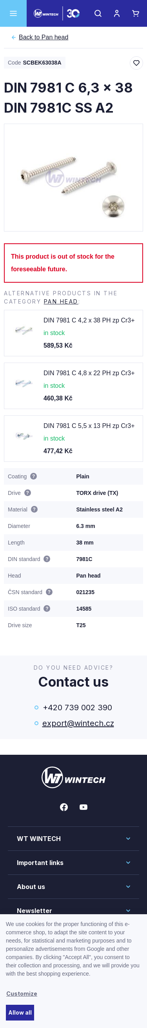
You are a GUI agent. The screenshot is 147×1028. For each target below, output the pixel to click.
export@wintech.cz (77, 723)
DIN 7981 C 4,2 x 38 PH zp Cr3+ (89, 320)
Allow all (20, 1012)
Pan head (43, 37)
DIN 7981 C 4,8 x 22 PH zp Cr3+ (89, 373)
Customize (21, 993)
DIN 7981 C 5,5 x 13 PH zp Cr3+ (89, 425)
